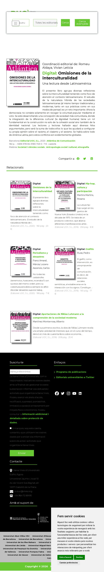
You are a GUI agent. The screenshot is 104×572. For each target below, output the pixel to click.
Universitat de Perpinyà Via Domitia (20, 549)
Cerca (65, 22)
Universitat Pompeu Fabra (31, 552)
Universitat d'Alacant (42, 536)
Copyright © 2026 (36, 566)
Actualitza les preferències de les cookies (24, 2)
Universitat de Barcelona (31, 539)
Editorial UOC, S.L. (29, 141)
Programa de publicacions (71, 372)
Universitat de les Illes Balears (21, 542)
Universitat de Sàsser (18, 555)
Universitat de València (42, 555)
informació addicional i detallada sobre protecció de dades (29, 418)
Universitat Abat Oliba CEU (16, 536)
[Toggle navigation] (15, 23)
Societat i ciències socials (31, 147)
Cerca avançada (82, 22)
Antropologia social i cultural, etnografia (67, 147)
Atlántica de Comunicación (61, 141)
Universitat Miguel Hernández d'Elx (45, 545)
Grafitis (90, 249)
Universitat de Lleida (15, 545)
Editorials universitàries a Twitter (75, 377)
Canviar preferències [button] (69, 563)
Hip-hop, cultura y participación (86, 188)
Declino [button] (80, 557)
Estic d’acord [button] (66, 557)
